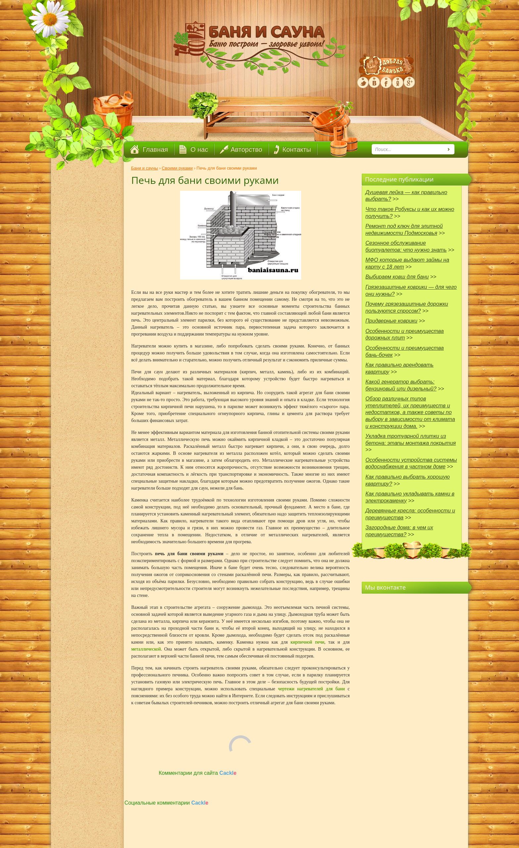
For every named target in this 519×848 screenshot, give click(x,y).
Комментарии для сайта (198, 773)
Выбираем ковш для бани (397, 277)
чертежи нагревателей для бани (311, 688)
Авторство (246, 149)
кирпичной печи (307, 642)
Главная (155, 149)
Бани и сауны (144, 168)
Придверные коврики (391, 321)
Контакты (296, 149)
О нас (199, 149)
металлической (146, 649)
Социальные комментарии (166, 803)
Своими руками (177, 168)
